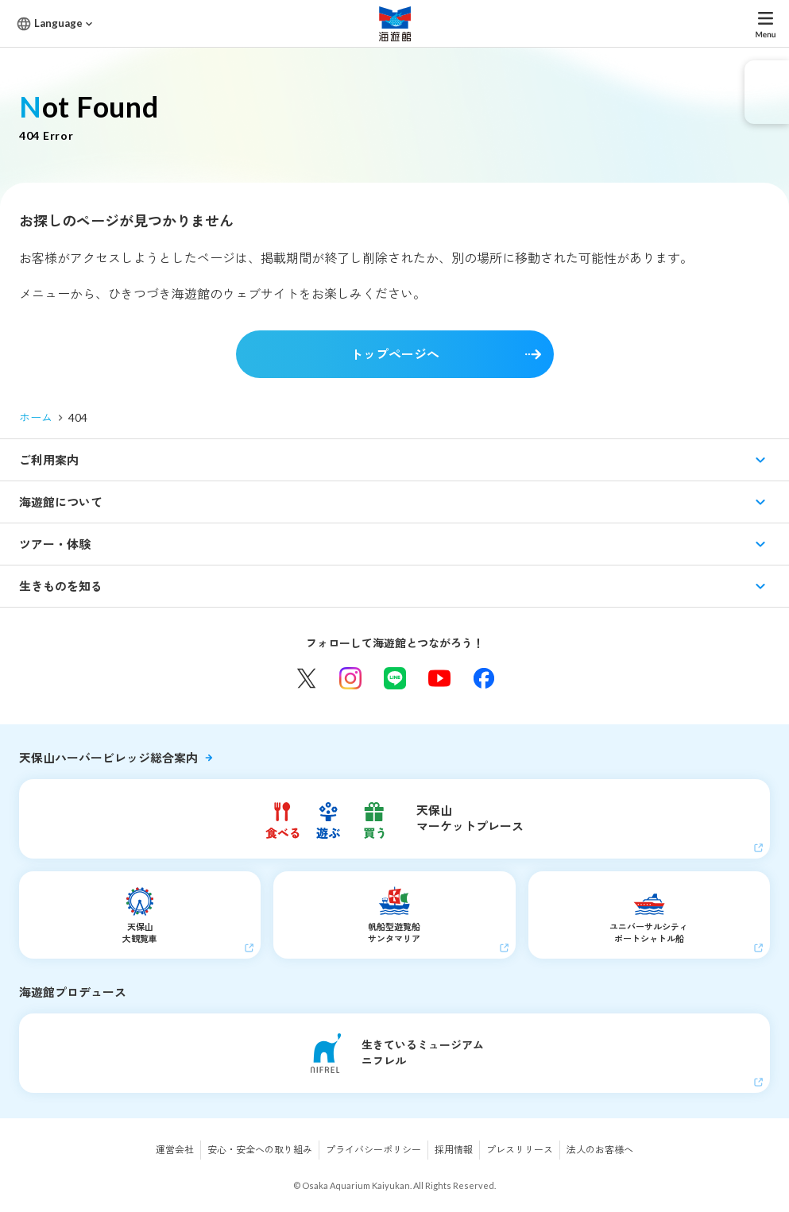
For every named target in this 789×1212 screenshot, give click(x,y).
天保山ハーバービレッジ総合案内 (108, 758)
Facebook (484, 678)
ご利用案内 (49, 460)
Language (58, 23)
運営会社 (175, 1150)
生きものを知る (60, 586)
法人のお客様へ (600, 1150)
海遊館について (60, 502)
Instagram (350, 678)
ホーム (35, 417)
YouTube (439, 678)
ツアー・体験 (55, 544)
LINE (395, 678)
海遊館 (395, 23)
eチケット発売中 (767, 92)
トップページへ (394, 353)
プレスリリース (519, 1150)
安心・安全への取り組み (259, 1150)
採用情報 (454, 1150)
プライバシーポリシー (373, 1150)
